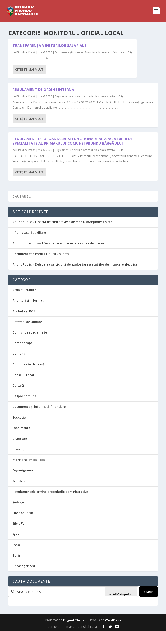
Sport (17, 534)
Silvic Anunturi (23, 513)
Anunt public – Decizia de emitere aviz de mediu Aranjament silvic (62, 222)
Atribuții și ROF (24, 311)
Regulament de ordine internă (43, 89)
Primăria (19, 481)
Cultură (18, 385)
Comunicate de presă (29, 364)
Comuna (19, 353)
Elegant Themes (74, 620)
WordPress (113, 620)
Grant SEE (20, 438)
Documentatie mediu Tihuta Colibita (41, 254)
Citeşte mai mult (29, 69)
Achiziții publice (24, 290)
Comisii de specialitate (30, 332)
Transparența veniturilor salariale (49, 45)
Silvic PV (18, 523)
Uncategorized (24, 566)
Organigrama (23, 470)
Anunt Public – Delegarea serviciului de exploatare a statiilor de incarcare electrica (75, 264)
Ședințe (18, 502)
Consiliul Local (23, 375)
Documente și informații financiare (76, 52)
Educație (19, 417)
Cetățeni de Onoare (27, 322)
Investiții (19, 449)
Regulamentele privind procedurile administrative (85, 96)
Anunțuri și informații (29, 300)
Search (148, 592)
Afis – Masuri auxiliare (29, 233)
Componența (22, 343)
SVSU (16, 545)
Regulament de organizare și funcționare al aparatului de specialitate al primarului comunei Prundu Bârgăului (72, 141)
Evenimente (21, 428)
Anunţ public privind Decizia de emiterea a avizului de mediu (58, 243)
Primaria (68, 627)
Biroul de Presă (25, 52)
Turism (18, 555)
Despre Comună (24, 396)
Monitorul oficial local (111, 52)
